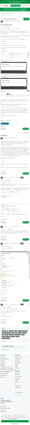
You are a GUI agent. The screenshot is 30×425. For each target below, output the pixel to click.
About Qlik (17, 373)
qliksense (6, 334)
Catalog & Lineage (4, 373)
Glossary (17, 364)
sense (13, 332)
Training (16, 366)
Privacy (16, 380)
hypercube (11, 334)
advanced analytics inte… (22, 331)
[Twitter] (16, 395)
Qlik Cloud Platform (4, 359)
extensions (24, 332)
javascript (19, 332)
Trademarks (3, 410)
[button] (28, 21)
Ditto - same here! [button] (5, 123)
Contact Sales (18, 387)
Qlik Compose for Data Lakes (7, 368)
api (7, 331)
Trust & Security (18, 376)
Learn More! (23, 10)
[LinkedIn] (18, 395)
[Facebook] (21, 395)
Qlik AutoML (3, 362)
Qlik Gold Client (4, 375)
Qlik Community (18, 392)
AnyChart (22, 334)
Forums (6, 349)
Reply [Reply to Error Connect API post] (26, 128)
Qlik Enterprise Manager (5, 371)
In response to (5, 180)
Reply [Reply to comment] (26, 173)
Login (17, 1)
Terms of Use (3, 411)
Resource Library (18, 357)
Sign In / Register (25, 5)
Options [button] (28, 14)
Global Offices (18, 385)
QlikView (2, 364)
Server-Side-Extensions (6, 332)
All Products (3, 357)
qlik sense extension (6, 338)
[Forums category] (2, 349)
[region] (15, 419)
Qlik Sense (3, 360)
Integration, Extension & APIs (7, 13)
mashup (15, 331)
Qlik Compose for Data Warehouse (8, 369)
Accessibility (17, 378)
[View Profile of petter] (6, 137)
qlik (16, 332)
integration (8, 336)
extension (11, 331)
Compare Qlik (17, 362)
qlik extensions (17, 334)
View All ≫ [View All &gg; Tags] (4, 341)
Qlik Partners (17, 359)
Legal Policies (3, 406)
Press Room (17, 374)
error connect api (7, 120)
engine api (13, 336)
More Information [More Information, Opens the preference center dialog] (15, 423)
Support (16, 368)
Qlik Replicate (3, 366)
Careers (16, 382)
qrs (2, 334)
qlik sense (4, 331)
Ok (15, 421)
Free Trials (17, 360)
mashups (17, 336)
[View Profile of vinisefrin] (6, 21)
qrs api (3, 336)
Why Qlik (2, 377)
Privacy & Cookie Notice (6, 408)
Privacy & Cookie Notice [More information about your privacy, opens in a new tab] (12, 418)
